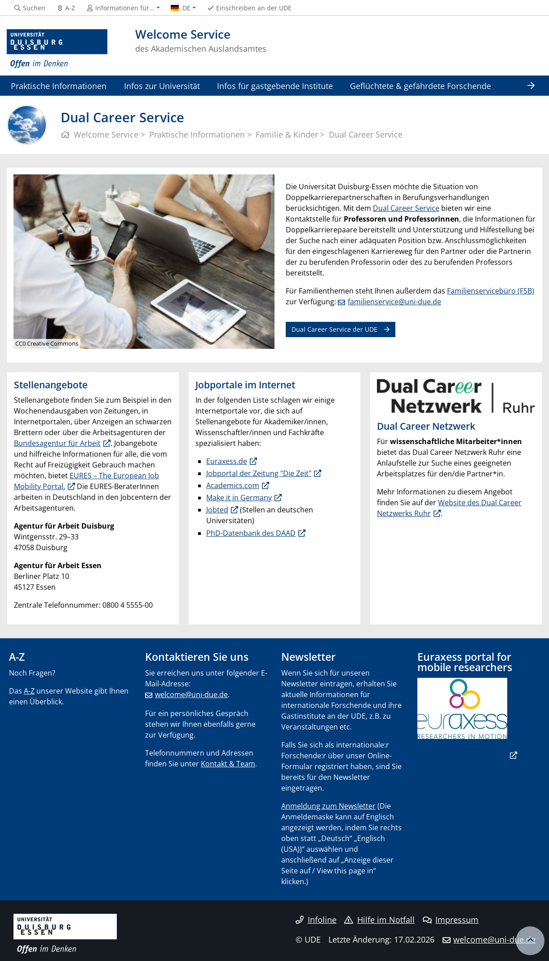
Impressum (451, 919)
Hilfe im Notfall (379, 919)
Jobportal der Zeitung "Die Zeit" (258, 473)
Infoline (316, 919)
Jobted (217, 510)
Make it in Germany (239, 498)
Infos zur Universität (162, 85)
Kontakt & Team (228, 764)
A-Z (29, 691)
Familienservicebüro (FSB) (490, 291)
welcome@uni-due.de (191, 694)
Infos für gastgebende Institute (275, 85)
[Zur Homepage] (57, 49)
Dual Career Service (406, 208)
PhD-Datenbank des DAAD (251, 533)
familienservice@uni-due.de (394, 302)
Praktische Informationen (58, 85)
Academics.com (232, 485)
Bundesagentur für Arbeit (57, 443)
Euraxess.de (226, 461)
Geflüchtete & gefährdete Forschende (420, 85)
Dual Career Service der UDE (334, 329)
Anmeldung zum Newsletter (328, 806)
